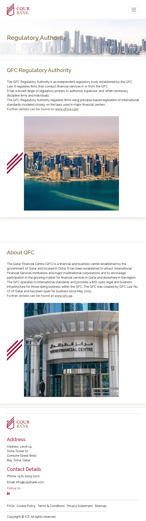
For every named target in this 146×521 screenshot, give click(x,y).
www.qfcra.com (66, 109)
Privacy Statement (80, 506)
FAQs (11, 506)
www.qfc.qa (63, 296)
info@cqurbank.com (30, 482)
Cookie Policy (26, 506)
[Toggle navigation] (134, 9)
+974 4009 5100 (28, 476)
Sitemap (100, 506)
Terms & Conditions (51, 506)
